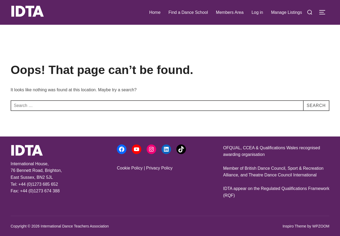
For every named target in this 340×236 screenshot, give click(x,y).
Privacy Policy (159, 168)
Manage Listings (286, 12)
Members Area (230, 12)
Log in (257, 12)
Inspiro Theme (294, 226)
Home (155, 12)
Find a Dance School (188, 12)
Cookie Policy (130, 168)
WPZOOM (320, 226)
